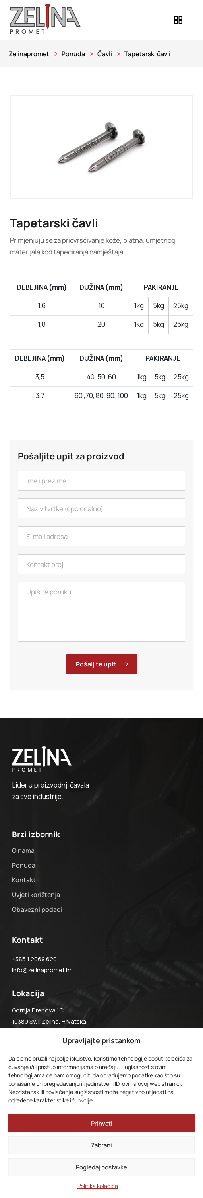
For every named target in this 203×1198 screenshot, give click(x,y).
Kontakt (24, 880)
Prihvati (101, 1123)
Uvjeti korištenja (36, 894)
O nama (23, 850)
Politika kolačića (97, 1186)
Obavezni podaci (37, 909)
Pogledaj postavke (101, 1167)
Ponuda (23, 865)
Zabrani (101, 1145)
